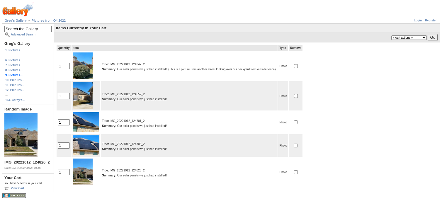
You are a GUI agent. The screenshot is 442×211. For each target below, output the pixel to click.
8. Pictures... (14, 70)
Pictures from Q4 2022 (49, 20)
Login (418, 20)
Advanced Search (23, 34)
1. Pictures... (14, 50)
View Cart (17, 188)
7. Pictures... (14, 65)
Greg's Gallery (16, 20)
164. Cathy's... (15, 100)
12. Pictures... (14, 90)
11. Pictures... (14, 85)
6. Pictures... (14, 60)
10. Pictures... (14, 80)
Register (431, 20)
